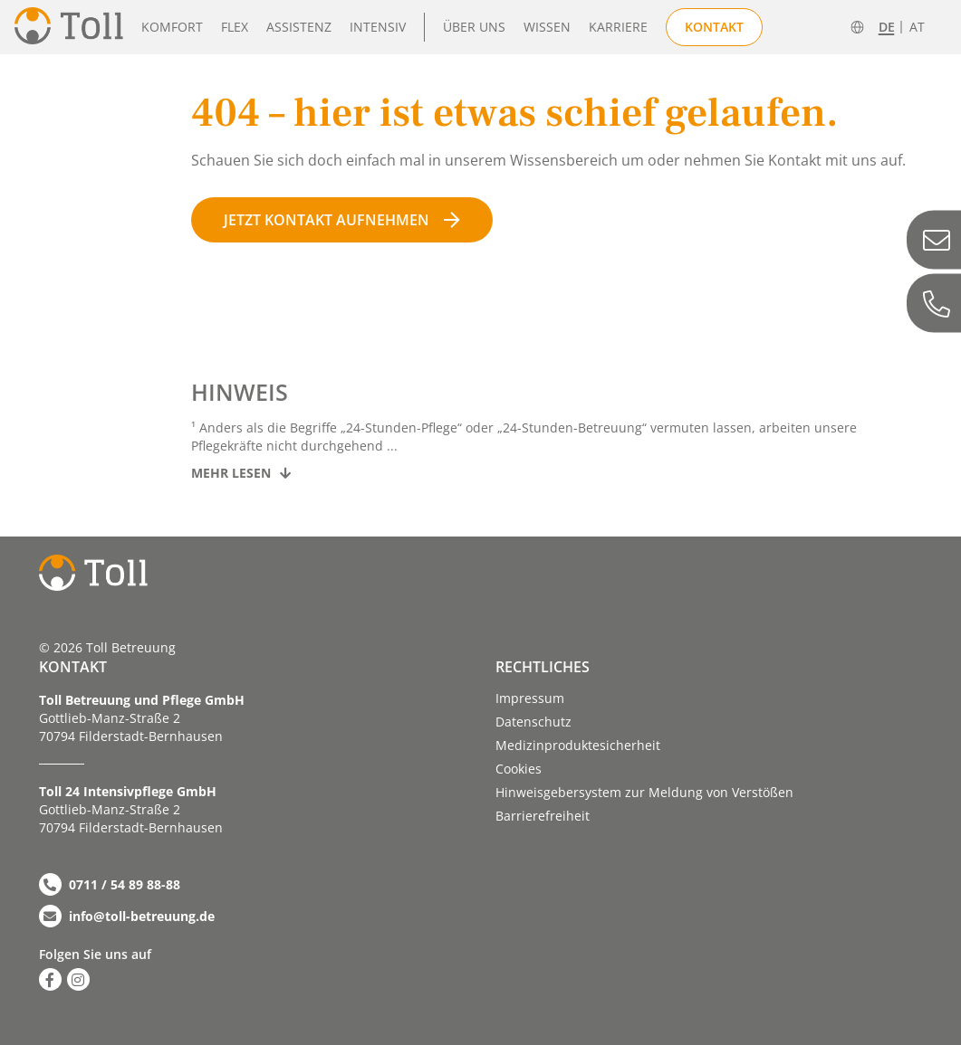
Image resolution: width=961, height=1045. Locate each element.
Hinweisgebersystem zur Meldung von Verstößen (644, 792)
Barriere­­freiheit (542, 815)
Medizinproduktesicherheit (577, 745)
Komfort (172, 26)
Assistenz (299, 26)
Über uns (474, 26)
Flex (234, 26)
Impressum (529, 698)
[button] (40, 1005)
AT (917, 27)
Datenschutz (533, 721)
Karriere (618, 26)
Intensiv (378, 26)
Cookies (518, 768)
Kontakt (714, 26)
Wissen (547, 26)
